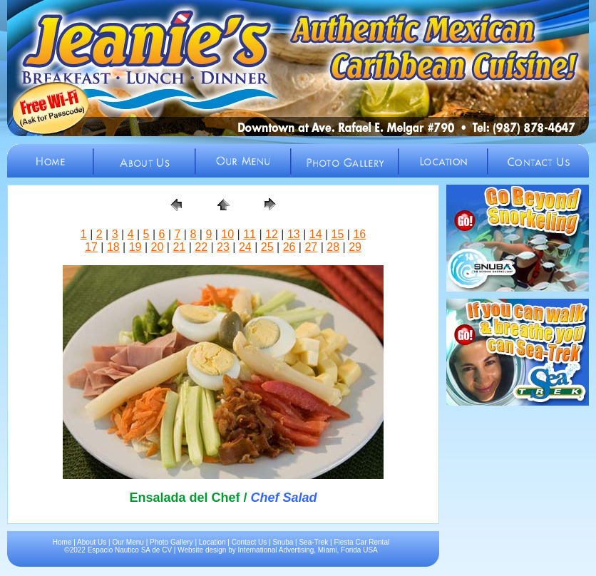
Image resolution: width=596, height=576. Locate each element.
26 (289, 247)
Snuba (282, 542)
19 (135, 247)
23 (223, 247)
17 (91, 247)
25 (267, 247)
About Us (91, 542)
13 (293, 234)
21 (179, 247)
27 (310, 247)
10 (227, 234)
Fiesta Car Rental (361, 542)
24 (245, 247)
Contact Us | (252, 542)
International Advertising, (277, 550)
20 (157, 247)
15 (338, 234)
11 (249, 234)
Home (62, 542)
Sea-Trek (313, 542)
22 (201, 247)
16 (359, 234)
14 (315, 234)
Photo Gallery (171, 542)
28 (333, 247)
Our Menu (127, 542)
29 (355, 247)
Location (212, 542)
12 (271, 234)
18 (113, 247)
